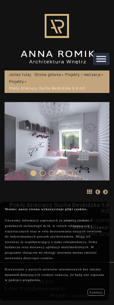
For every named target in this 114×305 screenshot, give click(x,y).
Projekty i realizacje (83, 75)
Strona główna (47, 75)
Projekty (16, 82)
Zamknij (96, 292)
